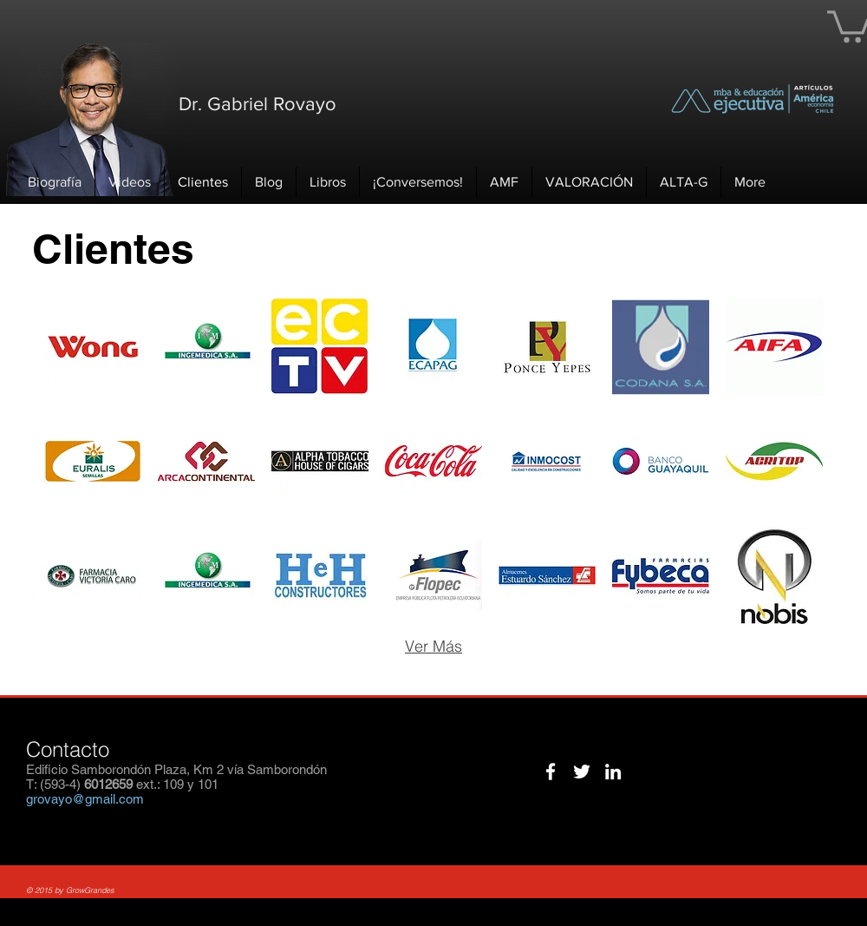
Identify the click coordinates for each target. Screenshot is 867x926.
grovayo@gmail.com (85, 798)
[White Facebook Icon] (550, 771)
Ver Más (433, 646)
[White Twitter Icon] (581, 771)
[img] (92, 346)
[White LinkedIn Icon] (613, 771)
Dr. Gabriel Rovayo (257, 104)
